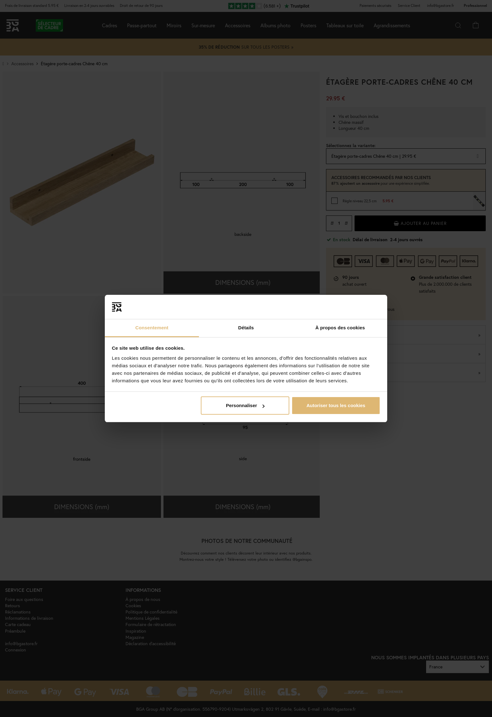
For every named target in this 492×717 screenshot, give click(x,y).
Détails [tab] (246, 327)
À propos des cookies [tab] (340, 327)
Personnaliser (245, 405)
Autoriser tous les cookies (336, 405)
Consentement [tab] (151, 327)
